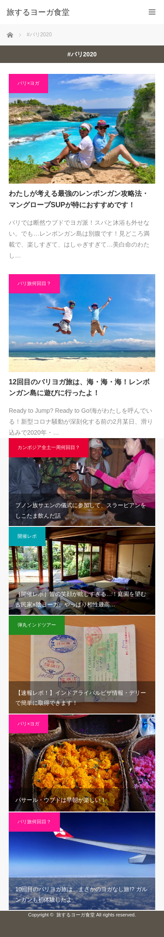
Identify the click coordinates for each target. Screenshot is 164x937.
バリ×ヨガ (28, 83)
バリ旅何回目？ (34, 283)
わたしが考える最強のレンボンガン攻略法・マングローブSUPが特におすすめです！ (79, 199)
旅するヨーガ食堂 (38, 12)
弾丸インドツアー (36, 624)
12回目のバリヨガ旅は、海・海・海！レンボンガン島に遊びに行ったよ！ (79, 387)
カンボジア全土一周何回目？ (48, 447)
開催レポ (27, 536)
